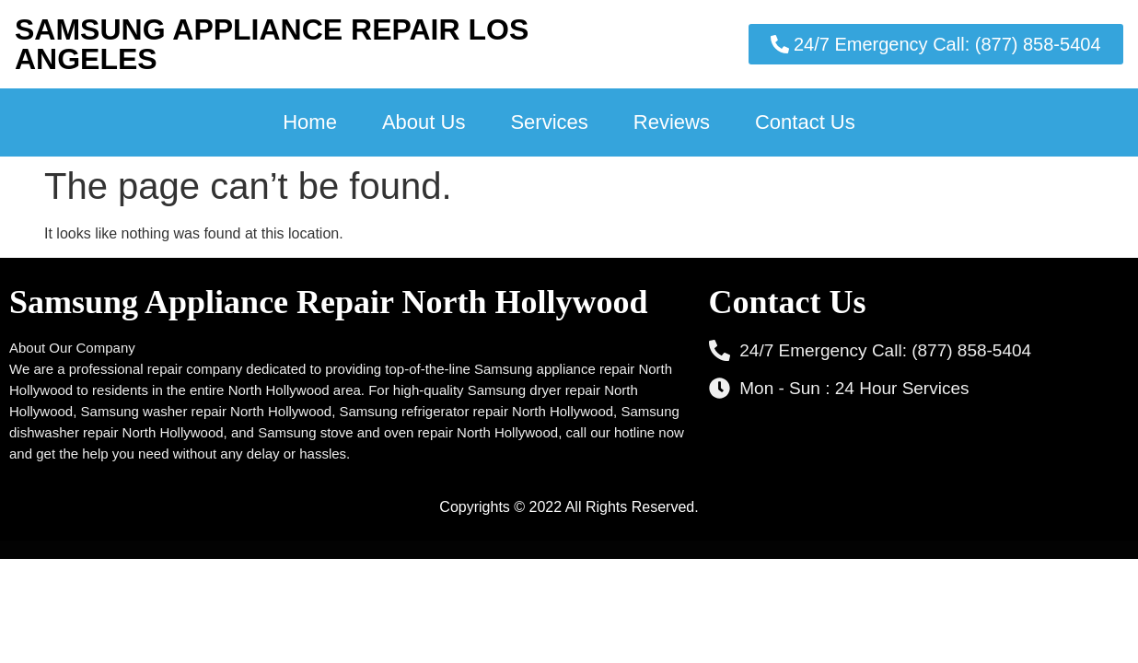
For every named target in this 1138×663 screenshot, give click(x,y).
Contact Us (805, 122)
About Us (424, 122)
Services (548, 122)
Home (310, 122)
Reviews (671, 122)
